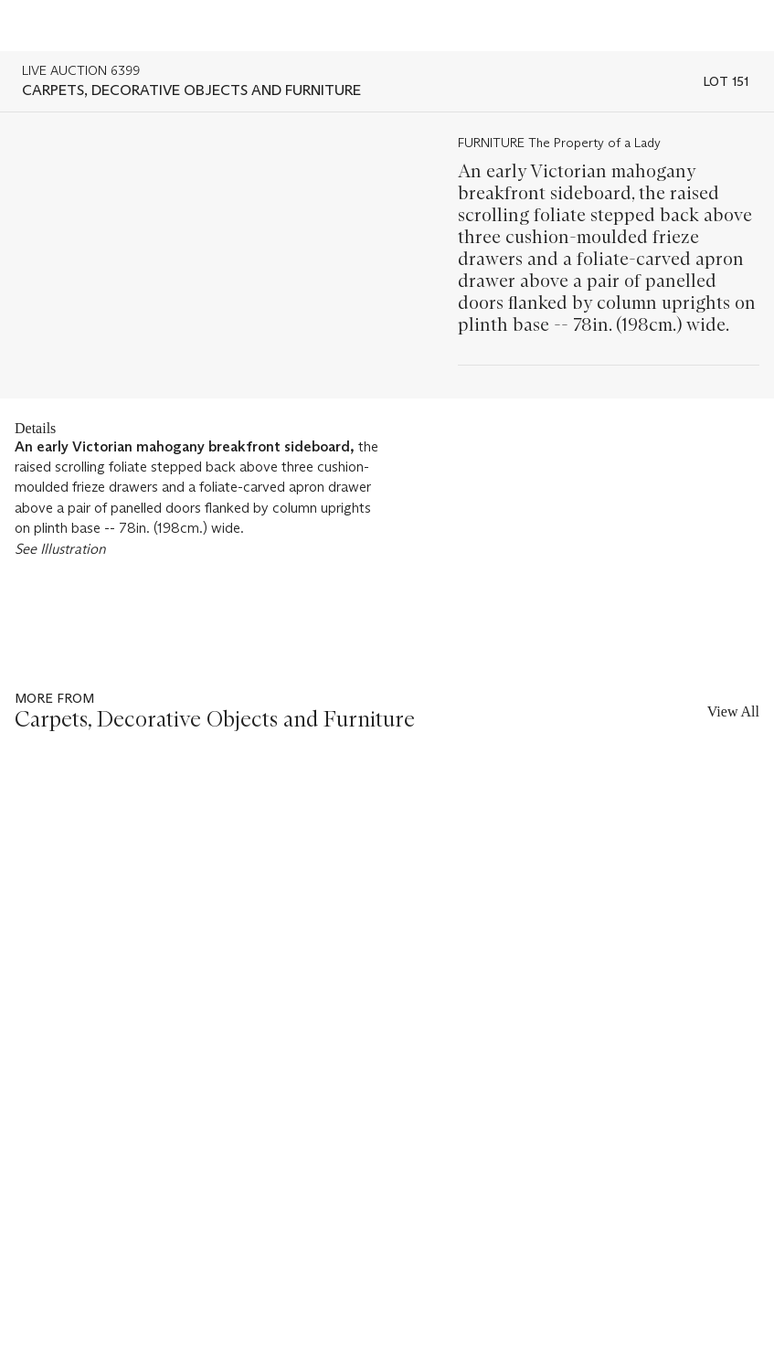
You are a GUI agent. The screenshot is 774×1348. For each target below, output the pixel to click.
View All (733, 711)
